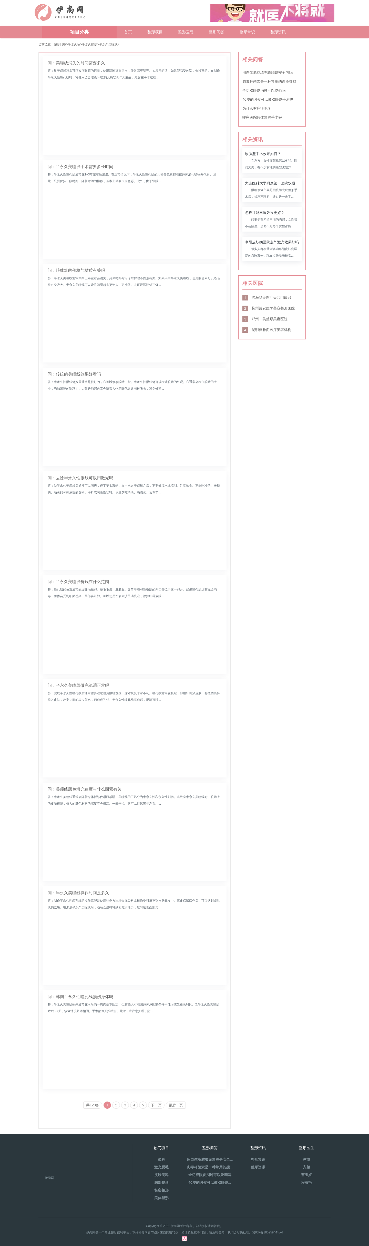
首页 (128, 32)
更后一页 (176, 1105)
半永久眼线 (89, 44)
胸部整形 (161, 1182)
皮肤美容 (161, 1175)
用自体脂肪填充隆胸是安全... (210, 1159)
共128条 (92, 1105)
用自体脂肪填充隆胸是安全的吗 (267, 72)
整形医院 (185, 32)
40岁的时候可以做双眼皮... (209, 1182)
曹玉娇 (306, 1175)
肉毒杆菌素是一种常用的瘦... (210, 1167)
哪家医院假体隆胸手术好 (262, 117)
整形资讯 (278, 32)
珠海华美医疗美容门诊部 (266, 297)
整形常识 (247, 32)
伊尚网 (49, 1178)
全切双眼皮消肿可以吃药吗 (263, 90)
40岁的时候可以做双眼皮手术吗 (267, 99)
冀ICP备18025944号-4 (267, 1232)
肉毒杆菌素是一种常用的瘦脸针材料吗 (272, 81)
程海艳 (306, 1182)
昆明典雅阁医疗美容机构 (266, 330)
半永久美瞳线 (108, 44)
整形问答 (216, 32)
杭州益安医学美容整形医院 (268, 308)
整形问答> (61, 44)
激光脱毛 (161, 1167)
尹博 (306, 1159)
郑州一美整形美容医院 (265, 319)
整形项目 (155, 32)
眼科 (161, 1159)
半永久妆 (74, 44)
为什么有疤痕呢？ (256, 108)
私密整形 (161, 1190)
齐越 (306, 1167)
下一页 (156, 1105)
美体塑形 (161, 1198)
